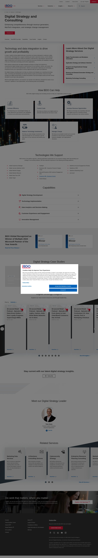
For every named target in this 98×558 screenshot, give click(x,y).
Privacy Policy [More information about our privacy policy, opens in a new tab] (26, 282)
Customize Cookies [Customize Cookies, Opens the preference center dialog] (27, 286)
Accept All (63, 290)
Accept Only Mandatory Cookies (63, 286)
